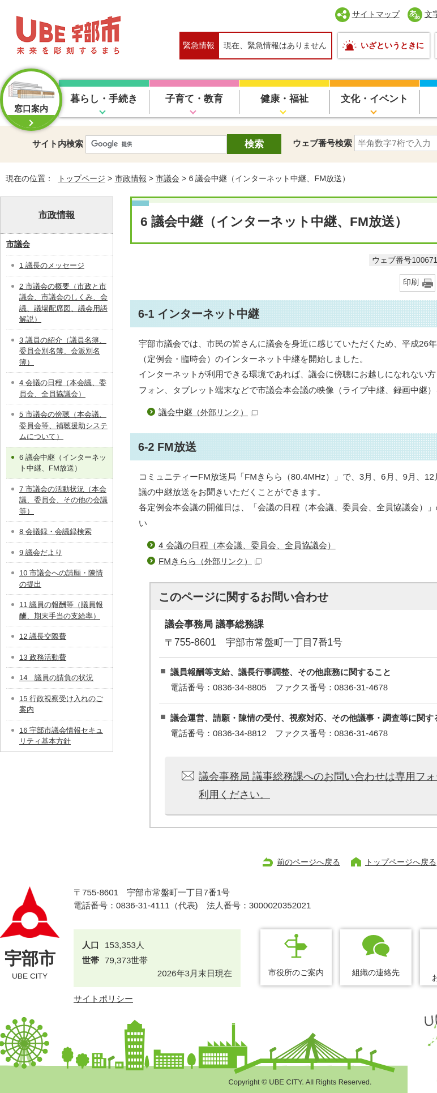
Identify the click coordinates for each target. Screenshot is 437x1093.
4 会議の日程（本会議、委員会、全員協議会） (247, 545)
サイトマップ (376, 14)
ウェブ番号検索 (322, 143)
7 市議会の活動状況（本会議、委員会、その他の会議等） (63, 500)
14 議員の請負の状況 (56, 677)
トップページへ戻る (400, 861)
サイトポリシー (103, 999)
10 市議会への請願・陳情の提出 (61, 578)
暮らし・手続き (104, 98)
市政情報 (131, 178)
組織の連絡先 (376, 972)
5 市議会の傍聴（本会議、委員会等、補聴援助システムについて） (63, 425)
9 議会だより (40, 552)
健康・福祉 (284, 98)
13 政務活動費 (42, 657)
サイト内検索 (57, 143)
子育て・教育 (194, 98)
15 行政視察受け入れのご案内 (61, 704)
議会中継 (208, 412)
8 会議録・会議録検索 (55, 531)
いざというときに (392, 45)
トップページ (81, 178)
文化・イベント (374, 98)
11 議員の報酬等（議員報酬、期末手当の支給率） (61, 610)
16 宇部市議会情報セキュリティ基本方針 (61, 736)
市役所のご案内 (296, 972)
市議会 (167, 178)
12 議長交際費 (42, 636)
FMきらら (210, 561)
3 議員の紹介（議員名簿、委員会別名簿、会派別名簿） (62, 351)
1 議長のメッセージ (51, 265)
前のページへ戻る (308, 861)
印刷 (411, 282)
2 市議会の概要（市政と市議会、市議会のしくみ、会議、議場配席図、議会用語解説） (63, 303)
